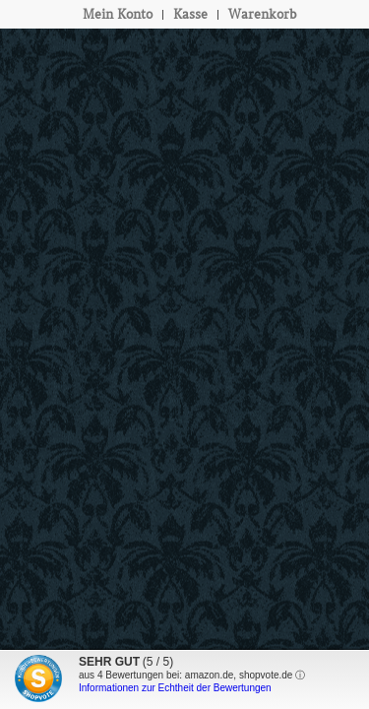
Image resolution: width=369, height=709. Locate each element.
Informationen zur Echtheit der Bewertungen (175, 687)
